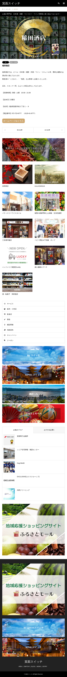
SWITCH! (27, 666)
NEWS (39, 666)
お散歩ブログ (18, 430)
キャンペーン (12, 335)
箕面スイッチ (34, 661)
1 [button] (29, 56)
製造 (8, 319)
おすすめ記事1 (49, 430)
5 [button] (37, 56)
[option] (33, 37)
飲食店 (9, 314)
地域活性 (10, 330)
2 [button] (31, 56)
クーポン (10, 340)
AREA (20, 666)
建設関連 (10, 325)
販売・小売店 (13, 62)
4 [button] (35, 56)
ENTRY (45, 666)
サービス (10, 304)
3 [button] (33, 56)
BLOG (33, 666)
